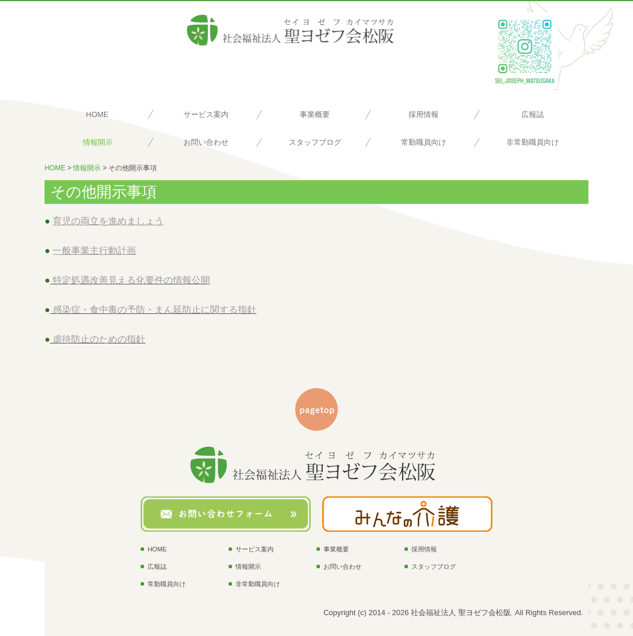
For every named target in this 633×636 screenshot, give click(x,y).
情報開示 (98, 142)
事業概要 (315, 114)
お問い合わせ (206, 142)
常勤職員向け (423, 142)
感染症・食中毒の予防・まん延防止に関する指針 (154, 310)
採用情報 (423, 114)
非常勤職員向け (532, 142)
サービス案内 (206, 114)
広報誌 (532, 114)
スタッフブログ (315, 142)
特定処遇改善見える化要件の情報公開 (131, 280)
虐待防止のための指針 (99, 339)
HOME (97, 114)
